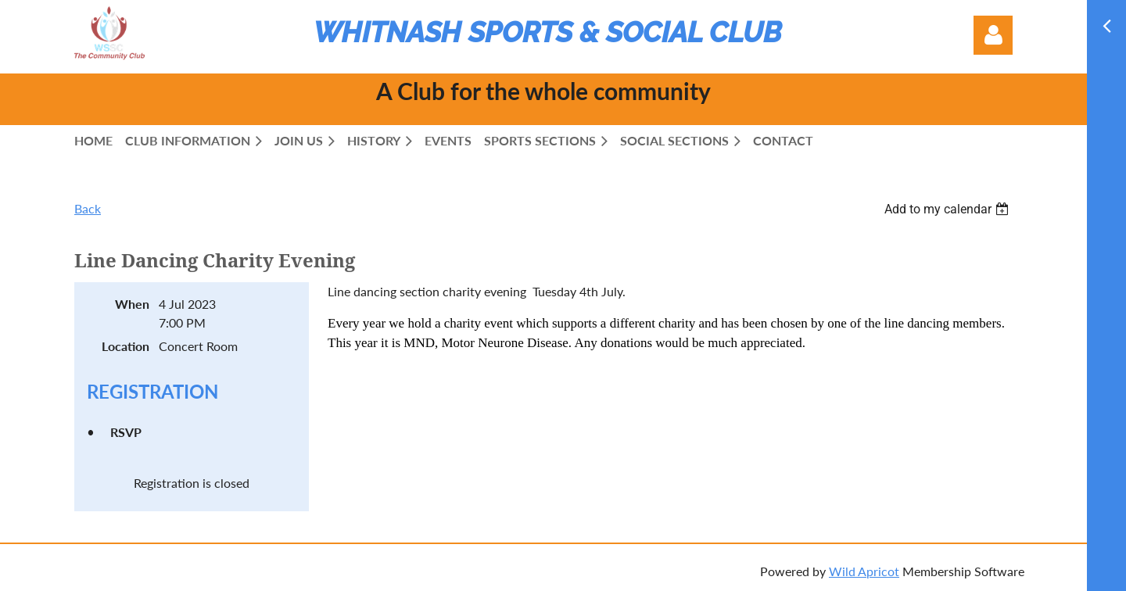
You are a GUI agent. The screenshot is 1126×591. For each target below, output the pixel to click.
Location (125, 345)
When (132, 303)
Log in (993, 35)
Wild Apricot (864, 571)
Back (87, 208)
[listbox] (948, 209)
